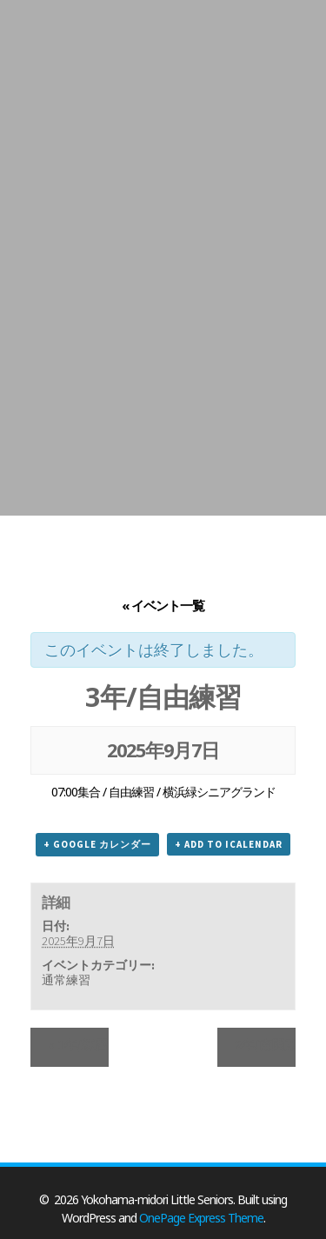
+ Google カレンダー (97, 844)
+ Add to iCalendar (229, 844)
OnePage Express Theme (201, 1217)
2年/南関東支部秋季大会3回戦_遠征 (265, 1044)
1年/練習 (78, 1044)
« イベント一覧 (163, 605)
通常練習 (66, 980)
